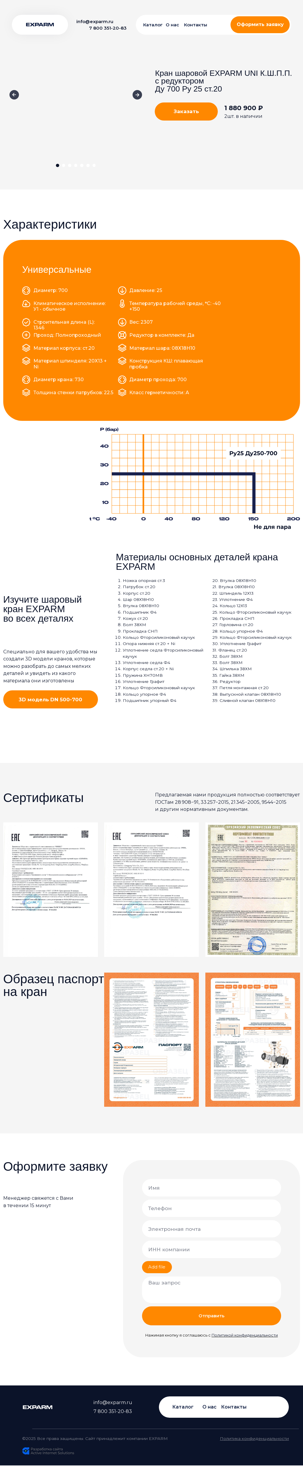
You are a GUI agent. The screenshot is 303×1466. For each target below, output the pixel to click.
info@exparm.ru (94, 21)
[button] (260, 24)
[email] (211, 1229)
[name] (211, 1187)
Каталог (153, 25)
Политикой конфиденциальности (245, 1335)
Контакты (195, 25)
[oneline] (211, 1249)
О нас (172, 25)
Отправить (212, 1316)
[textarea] (211, 1289)
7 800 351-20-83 (108, 28)
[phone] (211, 1208)
